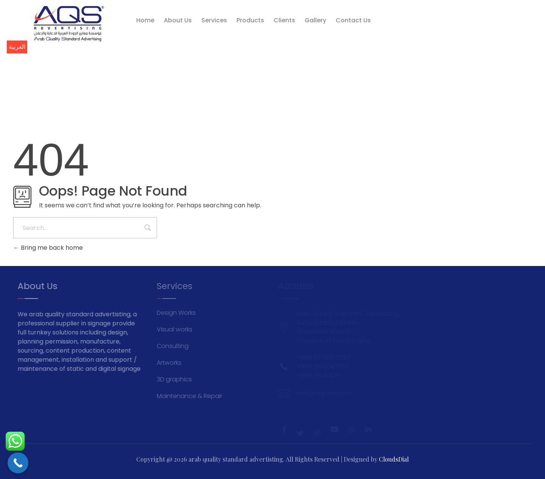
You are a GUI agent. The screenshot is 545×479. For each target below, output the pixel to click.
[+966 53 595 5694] (445, 32)
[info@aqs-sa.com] (445, 22)
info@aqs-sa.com (480, 22)
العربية (17, 46)
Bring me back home (48, 247)
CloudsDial (394, 459)
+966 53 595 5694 (479, 32)
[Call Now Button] (18, 463)
